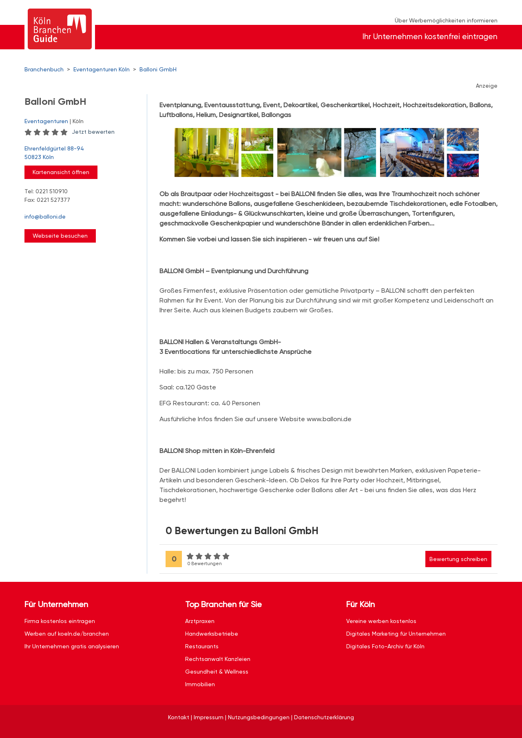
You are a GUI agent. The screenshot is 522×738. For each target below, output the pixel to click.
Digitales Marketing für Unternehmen (396, 633)
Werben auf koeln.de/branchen (66, 633)
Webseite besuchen (60, 235)
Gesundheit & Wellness (216, 671)
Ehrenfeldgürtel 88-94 (81, 153)
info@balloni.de (45, 216)
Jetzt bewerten (93, 131)
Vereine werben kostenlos (381, 621)
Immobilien (200, 684)
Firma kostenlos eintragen (59, 621)
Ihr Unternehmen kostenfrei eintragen (430, 36)
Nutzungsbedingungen (259, 717)
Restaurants (202, 646)
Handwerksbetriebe (211, 633)
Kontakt (178, 717)
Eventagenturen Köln (101, 69)
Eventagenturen (46, 121)
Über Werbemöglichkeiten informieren (446, 20)
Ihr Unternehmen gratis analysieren (71, 646)
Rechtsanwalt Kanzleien (217, 659)
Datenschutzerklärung (324, 717)
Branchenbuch (44, 69)
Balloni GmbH (158, 69)
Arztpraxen (200, 621)
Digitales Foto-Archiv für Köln (385, 646)
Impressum (208, 717)
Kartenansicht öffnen (61, 172)
